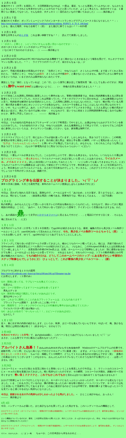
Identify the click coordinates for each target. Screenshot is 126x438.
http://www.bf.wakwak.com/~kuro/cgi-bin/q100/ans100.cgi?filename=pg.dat (36, 273)
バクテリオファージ (47, 215)
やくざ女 (23, 35)
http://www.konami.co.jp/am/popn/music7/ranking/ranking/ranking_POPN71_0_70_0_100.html (44, 23)
